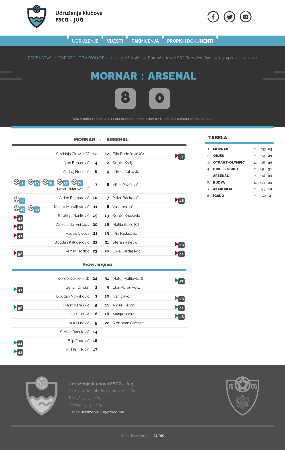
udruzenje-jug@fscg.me (102, 412)
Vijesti (115, 41)
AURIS (158, 436)
